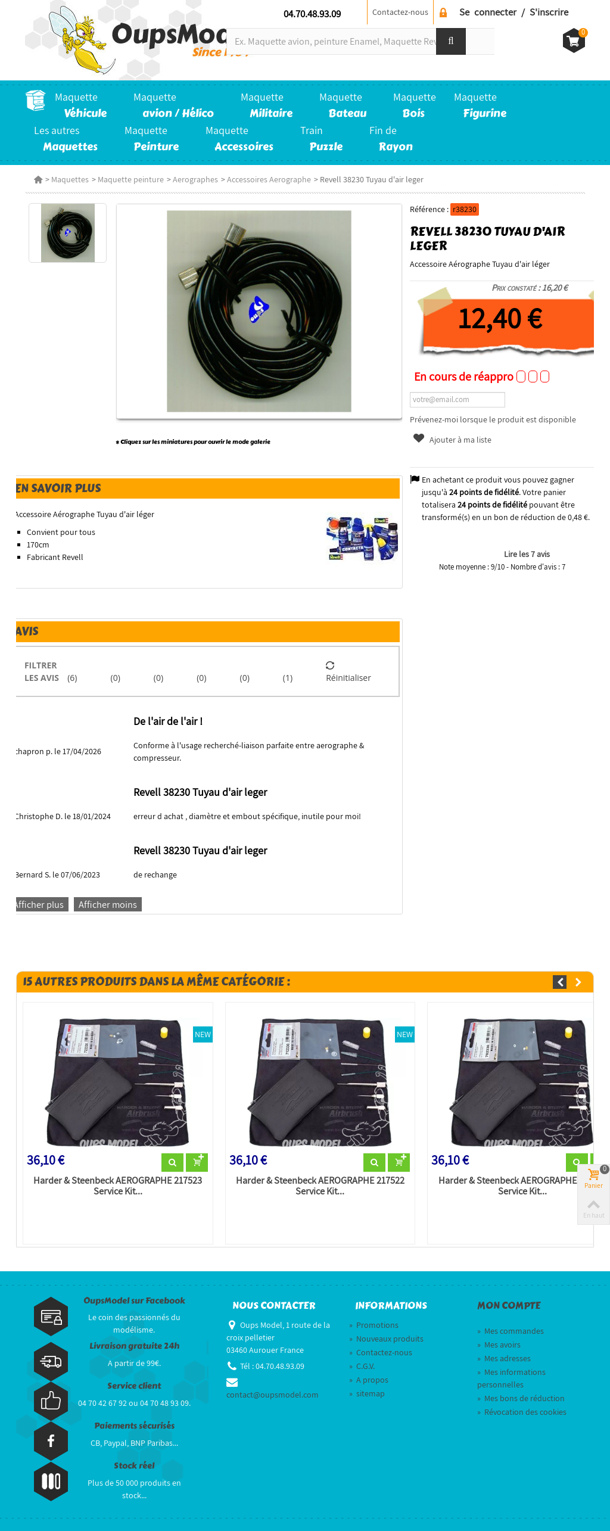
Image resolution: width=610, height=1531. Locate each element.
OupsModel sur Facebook (134, 1300)
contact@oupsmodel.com (272, 1394)
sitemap (367, 1393)
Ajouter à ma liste (451, 439)
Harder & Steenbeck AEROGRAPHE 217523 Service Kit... (117, 1186)
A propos (368, 1379)
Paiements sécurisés (134, 1426)
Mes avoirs (499, 1344)
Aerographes (195, 179)
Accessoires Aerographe (269, 179)
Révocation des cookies (522, 1411)
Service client (134, 1386)
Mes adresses (504, 1358)
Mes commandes (510, 1330)
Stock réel (134, 1466)
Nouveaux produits (386, 1338)
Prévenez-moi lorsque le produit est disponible (493, 419)
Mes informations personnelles (511, 1378)
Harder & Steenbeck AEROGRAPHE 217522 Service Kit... (320, 1186)
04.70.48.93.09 (312, 13)
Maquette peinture (131, 179)
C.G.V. (362, 1366)
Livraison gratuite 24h (134, 1346)
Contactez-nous (400, 12)
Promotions (374, 1325)
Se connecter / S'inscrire (513, 11)
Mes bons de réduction (521, 1398)
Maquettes (70, 179)
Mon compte (508, 1306)
